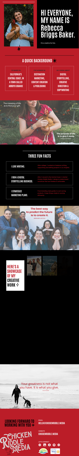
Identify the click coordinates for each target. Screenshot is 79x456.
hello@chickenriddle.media (51, 422)
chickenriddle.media (48, 433)
